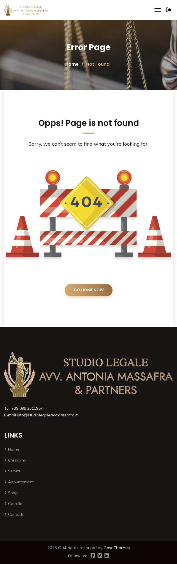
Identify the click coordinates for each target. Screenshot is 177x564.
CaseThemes (117, 548)
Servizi (14, 470)
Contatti (15, 514)
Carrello (15, 503)
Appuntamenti (21, 481)
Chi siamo (17, 460)
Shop (13, 492)
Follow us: (77, 555)
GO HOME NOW (89, 290)
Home (72, 64)
